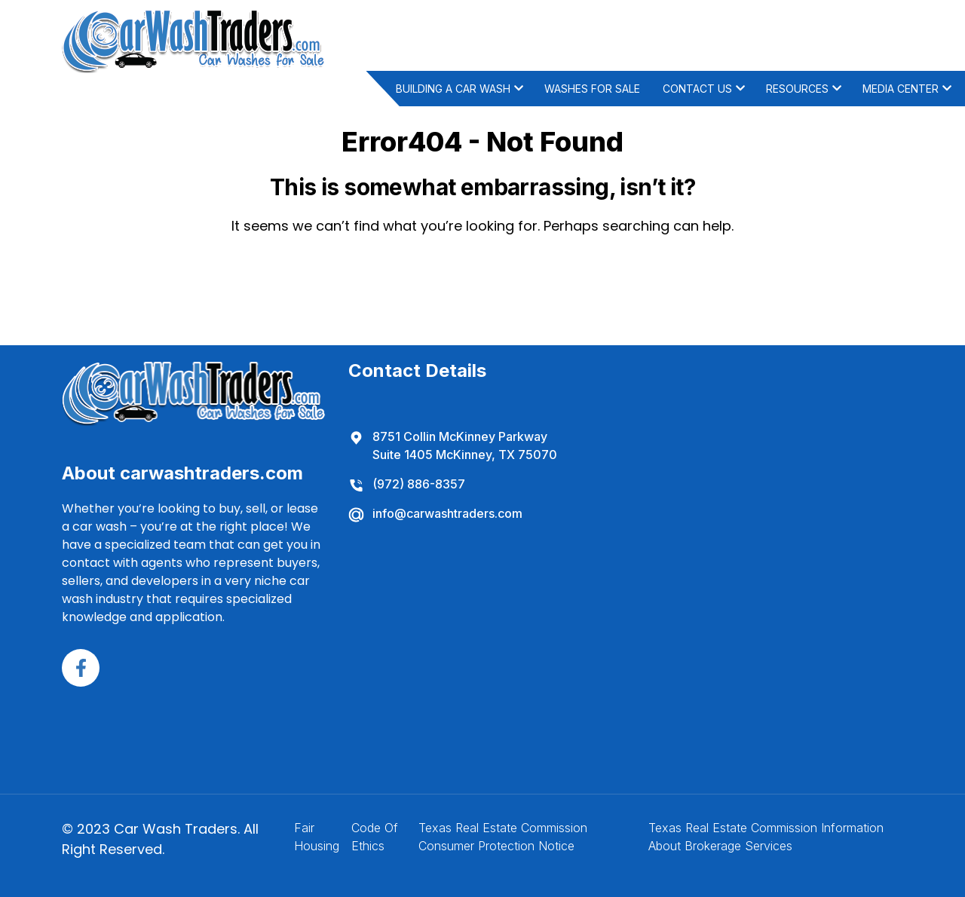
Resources (797, 88)
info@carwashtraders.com (435, 513)
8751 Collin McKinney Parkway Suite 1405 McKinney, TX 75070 (452, 444)
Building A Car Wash (453, 88)
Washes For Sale (592, 88)
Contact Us (697, 88)
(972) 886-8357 (406, 484)
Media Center (900, 88)
